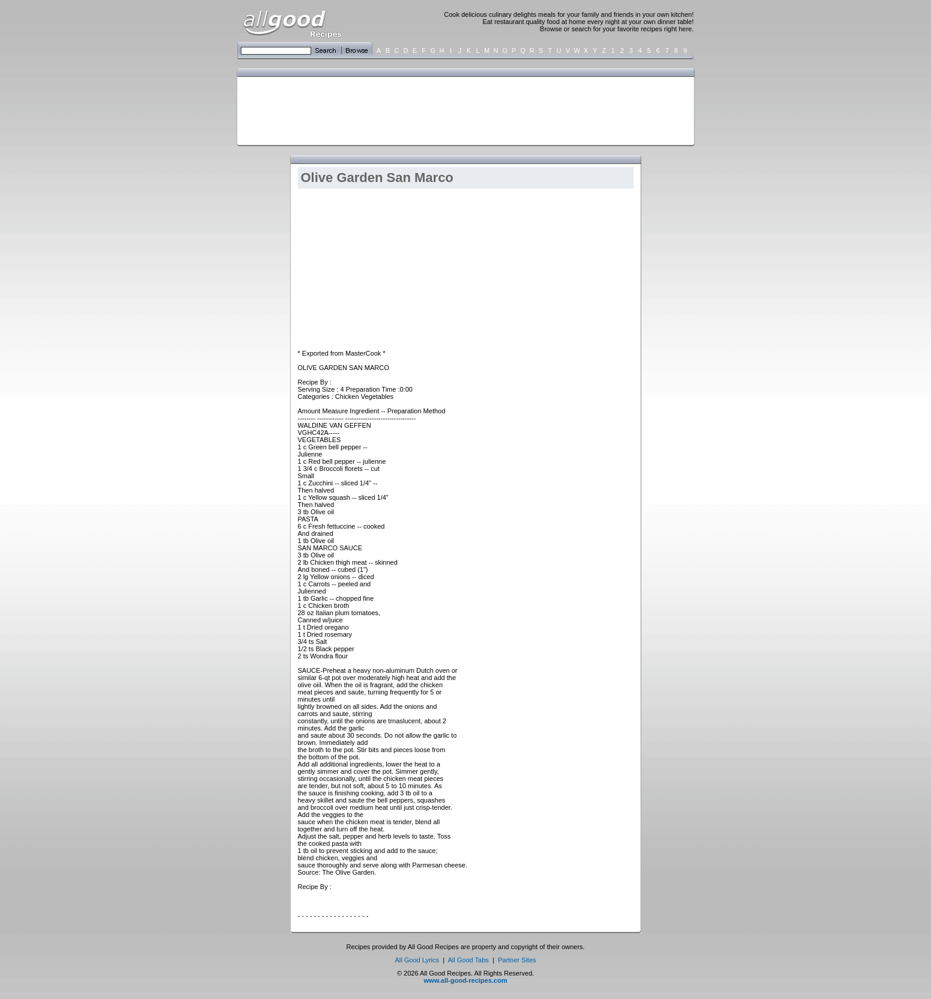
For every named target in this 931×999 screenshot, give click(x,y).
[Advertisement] (463, 110)
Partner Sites (517, 960)
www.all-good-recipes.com (466, 980)
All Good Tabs (468, 960)
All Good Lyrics (417, 960)
